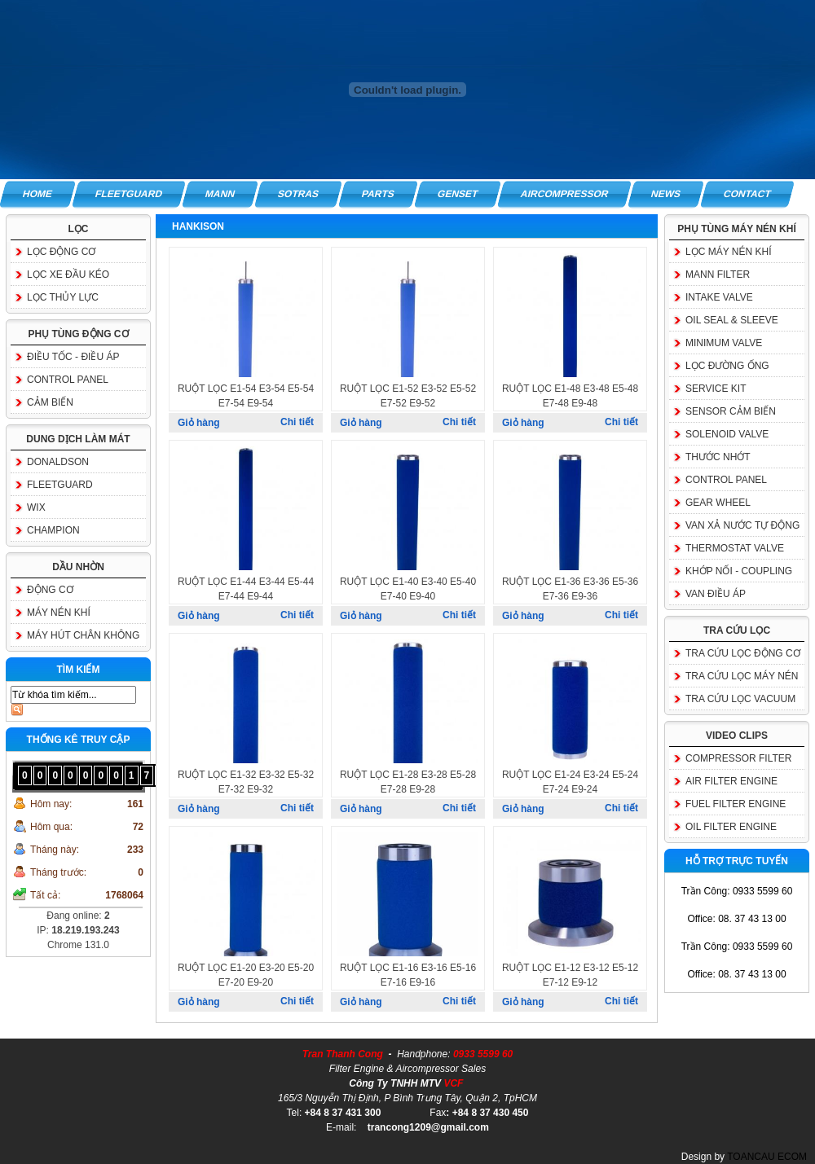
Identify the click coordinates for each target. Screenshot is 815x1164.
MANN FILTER (717, 274)
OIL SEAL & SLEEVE (731, 320)
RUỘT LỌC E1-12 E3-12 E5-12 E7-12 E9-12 (570, 975)
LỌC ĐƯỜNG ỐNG (727, 365)
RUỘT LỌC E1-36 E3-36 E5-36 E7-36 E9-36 (570, 589)
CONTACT (748, 194)
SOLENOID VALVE (727, 434)
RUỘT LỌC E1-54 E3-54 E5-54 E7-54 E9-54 (246, 396)
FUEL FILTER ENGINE (735, 804)
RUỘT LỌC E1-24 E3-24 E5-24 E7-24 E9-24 (570, 782)
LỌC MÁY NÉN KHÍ (728, 251)
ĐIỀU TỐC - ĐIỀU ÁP (73, 356)
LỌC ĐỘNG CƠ (61, 251)
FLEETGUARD (129, 194)
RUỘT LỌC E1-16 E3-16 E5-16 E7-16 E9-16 (408, 975)
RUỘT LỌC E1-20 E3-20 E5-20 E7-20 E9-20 (246, 975)
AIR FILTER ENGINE (731, 781)
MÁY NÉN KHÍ (58, 612)
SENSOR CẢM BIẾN (730, 411)
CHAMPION (53, 530)
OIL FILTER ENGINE (731, 826)
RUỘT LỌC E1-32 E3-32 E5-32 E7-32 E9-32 (246, 782)
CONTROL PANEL (67, 379)
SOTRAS (298, 194)
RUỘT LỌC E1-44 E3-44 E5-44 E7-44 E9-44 (246, 589)
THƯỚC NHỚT (718, 457)
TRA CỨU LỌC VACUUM (740, 699)
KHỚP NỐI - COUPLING (738, 571)
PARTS (378, 194)
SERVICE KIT (715, 388)
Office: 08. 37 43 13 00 (736, 919)
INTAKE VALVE (719, 297)
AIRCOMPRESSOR (564, 194)
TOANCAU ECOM (767, 1156)
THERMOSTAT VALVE (734, 548)
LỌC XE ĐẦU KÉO (68, 274)
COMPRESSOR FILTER (738, 758)
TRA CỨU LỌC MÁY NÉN (741, 676)
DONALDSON (58, 462)
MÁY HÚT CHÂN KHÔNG (83, 635)
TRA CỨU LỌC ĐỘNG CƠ (742, 653)
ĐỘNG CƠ (50, 589)
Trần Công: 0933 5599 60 (737, 891)
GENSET (457, 194)
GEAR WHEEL (718, 502)
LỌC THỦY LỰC (63, 297)
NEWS (666, 194)
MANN (220, 194)
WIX (36, 507)
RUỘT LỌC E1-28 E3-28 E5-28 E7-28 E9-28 (408, 782)
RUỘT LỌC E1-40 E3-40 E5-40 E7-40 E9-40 (408, 589)
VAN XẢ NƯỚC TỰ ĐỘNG (742, 525)
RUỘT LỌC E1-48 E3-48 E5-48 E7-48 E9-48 (570, 396)
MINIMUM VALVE (723, 343)
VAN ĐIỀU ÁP (715, 594)
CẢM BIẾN (50, 402)
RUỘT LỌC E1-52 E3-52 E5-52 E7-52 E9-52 (408, 396)
